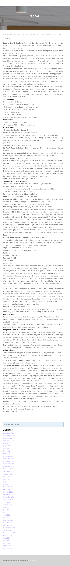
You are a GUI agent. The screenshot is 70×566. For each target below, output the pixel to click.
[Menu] (67, 2)
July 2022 (6, 477)
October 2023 (8, 438)
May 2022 (6, 482)
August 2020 (7, 535)
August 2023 (7, 443)
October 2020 (8, 530)
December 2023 (9, 433)
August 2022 (7, 474)
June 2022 (6, 479)
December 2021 (9, 494)
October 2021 (8, 500)
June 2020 (6, 541)
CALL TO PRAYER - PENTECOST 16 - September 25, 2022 (33, 34)
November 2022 (9, 466)
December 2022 (9, 464)
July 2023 (6, 446)
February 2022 (8, 489)
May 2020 (6, 543)
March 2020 (7, 548)
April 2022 (7, 484)
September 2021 (9, 502)
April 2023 (7, 454)
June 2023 (6, 448)
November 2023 (9, 436)
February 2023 (8, 459)
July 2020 (6, 538)
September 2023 (9, 441)
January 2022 (8, 492)
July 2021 (6, 507)
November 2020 (9, 528)
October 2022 (8, 469)
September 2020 (9, 533)
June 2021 (6, 510)
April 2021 (7, 515)
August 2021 (7, 505)
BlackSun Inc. (32, 560)
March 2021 (7, 518)
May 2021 (6, 512)
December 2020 (9, 525)
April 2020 (7, 546)
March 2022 (7, 487)
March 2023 (7, 456)
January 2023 (8, 461)
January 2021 (8, 523)
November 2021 (9, 497)
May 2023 (6, 451)
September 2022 (9, 471)
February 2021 (8, 520)
